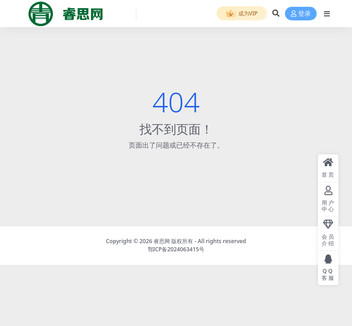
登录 (301, 13)
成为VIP (241, 14)
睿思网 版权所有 (173, 241)
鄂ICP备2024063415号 (176, 249)
